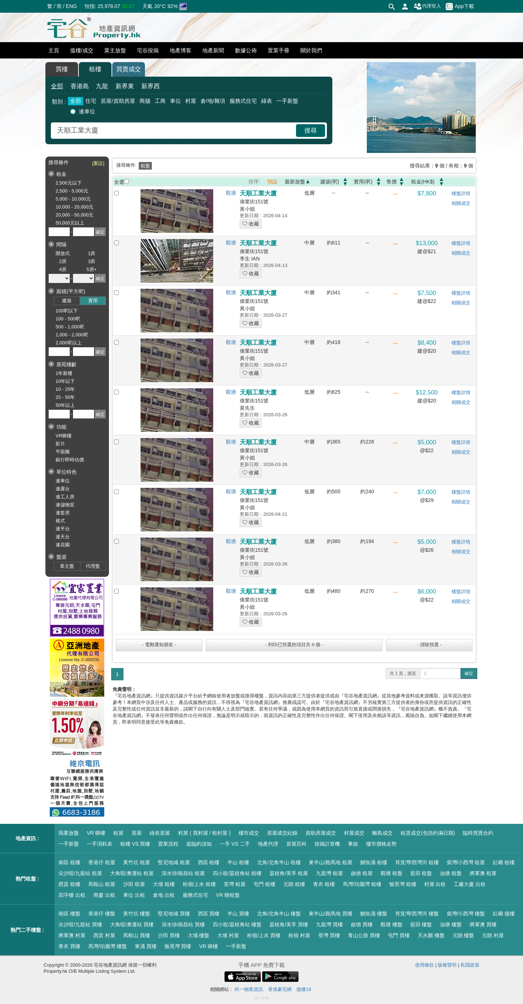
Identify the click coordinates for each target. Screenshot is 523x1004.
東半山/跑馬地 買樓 (330, 913)
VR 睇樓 (96, 833)
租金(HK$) (423, 182)
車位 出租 (134, 895)
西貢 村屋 (104, 935)
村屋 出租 (435, 884)
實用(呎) (363, 182)
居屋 (136, 833)
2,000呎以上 (69, 342)
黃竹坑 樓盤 (136, 913)
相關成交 (460, 203)
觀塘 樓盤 (391, 924)
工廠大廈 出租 (470, 884)
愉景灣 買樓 (178, 946)
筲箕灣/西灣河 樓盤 (417, 913)
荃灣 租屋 (235, 884)
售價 (391, 182)
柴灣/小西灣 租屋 (466, 862)
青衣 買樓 (69, 946)
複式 (60, 520)
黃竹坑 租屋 (136, 862)
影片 (60, 443)
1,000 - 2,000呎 (72, 334)
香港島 (79, 86)
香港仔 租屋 (101, 862)
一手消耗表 (99, 844)
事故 (353, 844)
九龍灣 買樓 (329, 924)
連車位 (87, 111)
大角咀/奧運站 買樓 (132, 924)
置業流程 (168, 844)
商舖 (144, 101)
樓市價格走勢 (381, 844)
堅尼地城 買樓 (174, 913)
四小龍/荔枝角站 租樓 (237, 873)
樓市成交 (249, 833)
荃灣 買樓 (329, 935)
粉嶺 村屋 (299, 935)
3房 (91, 261)
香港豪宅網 (280, 989)
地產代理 (268, 844)
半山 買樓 (238, 913)
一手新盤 (287, 101)
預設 (272, 182)
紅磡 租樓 (504, 862)
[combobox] (174, 130)
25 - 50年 (65, 397)
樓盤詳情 (460, 193)
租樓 (95, 69)
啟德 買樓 (362, 924)
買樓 (62, 69)
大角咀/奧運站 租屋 (132, 873)
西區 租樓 (209, 862)
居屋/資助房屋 (118, 101)
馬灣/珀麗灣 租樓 (362, 884)
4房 (62, 269)
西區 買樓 (209, 913)
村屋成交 (354, 833)
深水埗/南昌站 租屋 (183, 873)
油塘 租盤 (451, 873)
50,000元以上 (70, 223)
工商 (160, 101)
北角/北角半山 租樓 (279, 862)
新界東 (124, 86)
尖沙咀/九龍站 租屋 (80, 873)
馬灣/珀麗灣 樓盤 (107, 946)
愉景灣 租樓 (402, 884)
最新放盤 (295, 182)
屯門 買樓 (399, 935)
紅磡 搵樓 (504, 913)
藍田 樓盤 (421, 924)
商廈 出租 (104, 895)
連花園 (63, 544)
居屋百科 (296, 844)
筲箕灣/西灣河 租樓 (417, 862)
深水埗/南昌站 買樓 (183, 924)
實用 (93, 300)
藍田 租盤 (421, 873)
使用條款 (424, 965)
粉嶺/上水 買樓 (263, 935)
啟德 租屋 (362, 873)
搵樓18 (303, 989)
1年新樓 (64, 373)
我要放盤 (68, 833)
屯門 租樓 (264, 884)
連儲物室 (65, 504)
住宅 (90, 101)
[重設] (98, 163)
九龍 (102, 86)
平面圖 (63, 451)
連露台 (63, 488)
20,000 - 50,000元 (74, 215)
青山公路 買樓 (364, 935)
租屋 (118, 833)
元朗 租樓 (294, 884)
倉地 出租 (164, 895)
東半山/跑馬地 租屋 (330, 862)
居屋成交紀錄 (282, 833)
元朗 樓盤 (463, 935)
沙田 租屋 (134, 884)
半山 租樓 (238, 862)
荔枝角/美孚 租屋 (288, 873)
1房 (91, 253)
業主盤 (67, 566)
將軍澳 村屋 (71, 935)
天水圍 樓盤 (431, 935)
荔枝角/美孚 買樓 (288, 924)
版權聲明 (447, 965)
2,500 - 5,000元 (72, 191)
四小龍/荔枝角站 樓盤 (237, 924)
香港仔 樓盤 (101, 913)
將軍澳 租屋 (483, 873)
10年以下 (65, 381)
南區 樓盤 (69, 913)
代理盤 (93, 566)
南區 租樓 (69, 862)
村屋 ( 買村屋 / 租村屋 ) (204, 833)
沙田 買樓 (169, 935)
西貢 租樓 (69, 884)
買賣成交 (128, 69)
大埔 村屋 (228, 935)
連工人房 (65, 496)
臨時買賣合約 (478, 833)
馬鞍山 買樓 (136, 935)
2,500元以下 (69, 183)
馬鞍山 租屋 (101, 884)
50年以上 (65, 405)
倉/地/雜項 (212, 101)
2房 (62, 261)
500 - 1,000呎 (70, 326)
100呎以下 (67, 310)
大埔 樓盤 (199, 935)
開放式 (63, 253)
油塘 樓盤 (451, 924)
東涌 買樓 (146, 946)
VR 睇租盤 (228, 895)
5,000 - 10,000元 (73, 199)
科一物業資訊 (249, 989)
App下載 (460, 6)
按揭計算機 (327, 844)
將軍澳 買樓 (483, 924)
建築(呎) (329, 182)
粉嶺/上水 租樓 (199, 884)
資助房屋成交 (320, 833)
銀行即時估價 (70, 459)
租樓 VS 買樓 (135, 844)
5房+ (91, 269)
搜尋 (310, 130)
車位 (175, 101)
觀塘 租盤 (391, 873)
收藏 (250, 224)
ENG (71, 6)
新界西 (150, 86)
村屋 (190, 101)
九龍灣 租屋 (329, 873)
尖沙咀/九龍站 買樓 (80, 924)
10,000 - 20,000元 (74, 207)
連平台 (63, 528)
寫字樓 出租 (71, 895)
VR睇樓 (64, 435)
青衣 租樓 (324, 884)
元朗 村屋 (493, 935)
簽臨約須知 (199, 844)
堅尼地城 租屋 (174, 862)
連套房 (63, 512)
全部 (57, 86)
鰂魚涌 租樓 (373, 862)
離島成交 (382, 833)
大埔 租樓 (164, 884)
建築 (67, 300)
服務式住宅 (243, 101)
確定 (469, 673)
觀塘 (231, 193)
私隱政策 (470, 965)
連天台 (63, 536)
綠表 (266, 101)
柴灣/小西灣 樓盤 (466, 913)
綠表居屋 (160, 833)
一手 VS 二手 (235, 844)
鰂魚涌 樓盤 (373, 913)
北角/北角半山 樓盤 (279, 913)
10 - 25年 (65, 389)
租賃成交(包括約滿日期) (428, 833)
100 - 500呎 (68, 318)
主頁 (53, 50)
